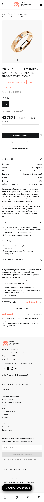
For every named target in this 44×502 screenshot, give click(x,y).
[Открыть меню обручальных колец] (5, 497)
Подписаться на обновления (22, 454)
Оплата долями (7, 430)
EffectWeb (29, 482)
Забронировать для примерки (20, 142)
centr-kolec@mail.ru (8, 359)
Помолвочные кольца (9, 393)
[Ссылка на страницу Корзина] (27, 498)
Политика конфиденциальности (12, 478)
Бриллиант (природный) (32, 174)
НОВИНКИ (6, 390)
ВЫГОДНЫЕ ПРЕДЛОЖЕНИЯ (11, 402)
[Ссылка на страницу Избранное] (16, 498)
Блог (3, 408)
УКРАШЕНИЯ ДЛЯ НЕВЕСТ (10, 396)
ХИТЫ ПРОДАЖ (7, 399)
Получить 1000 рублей (17, 488)
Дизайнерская (36, 167)
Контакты (5, 414)
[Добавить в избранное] (41, 135)
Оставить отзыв (22, 308)
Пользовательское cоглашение (12, 474)
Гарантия (5, 421)
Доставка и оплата (8, 411)
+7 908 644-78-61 (10, 349)
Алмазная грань (35, 184)
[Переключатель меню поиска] (3, 4)
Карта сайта (6, 427)
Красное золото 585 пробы (31, 170)
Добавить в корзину (20, 135)
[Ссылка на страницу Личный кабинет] (39, 498)
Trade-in (5, 424)
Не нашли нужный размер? (12, 111)
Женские (38, 164)
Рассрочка (5, 418)
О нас (4, 405)
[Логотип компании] (22, 5)
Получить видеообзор (20, 148)
